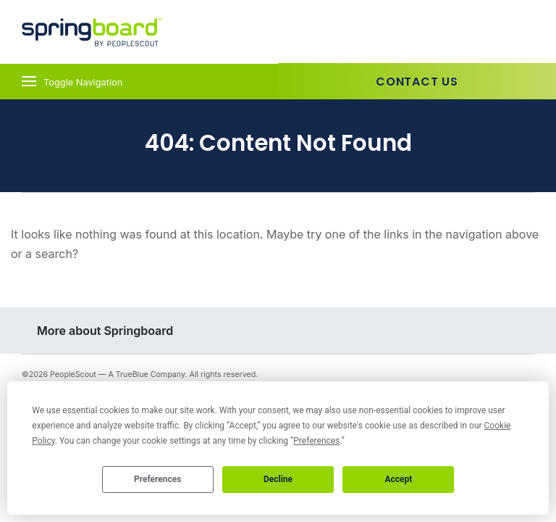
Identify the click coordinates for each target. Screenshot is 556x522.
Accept (398, 479)
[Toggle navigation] (139, 81)
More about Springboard (105, 330)
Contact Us (417, 81)
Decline (278, 479)
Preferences (158, 479)
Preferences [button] (316, 441)
